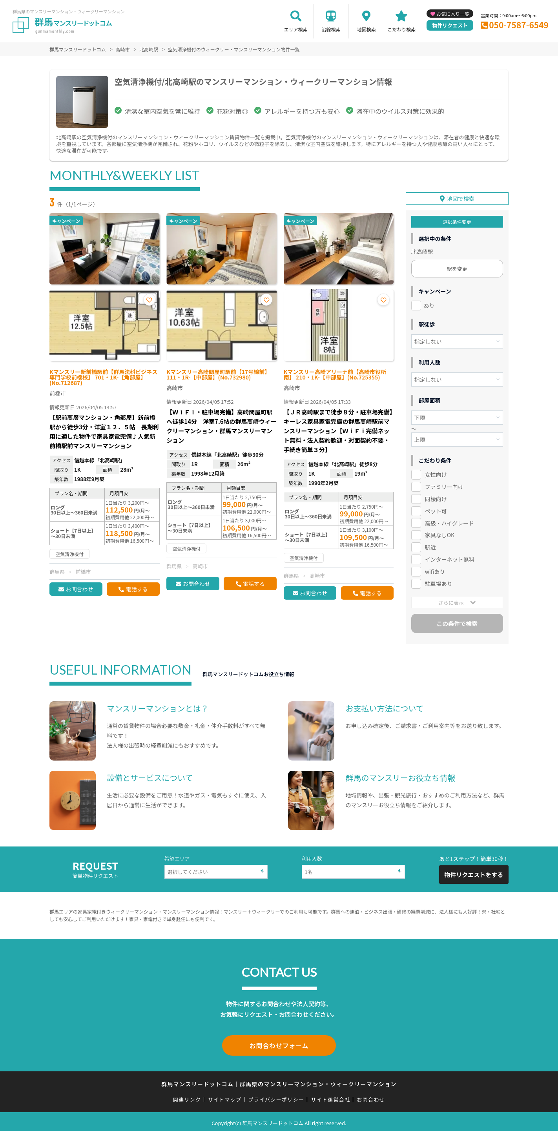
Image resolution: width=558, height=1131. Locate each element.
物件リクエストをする (473, 873)
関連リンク (187, 1096)
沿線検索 (331, 29)
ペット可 (436, 509)
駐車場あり (438, 582)
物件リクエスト (450, 25)
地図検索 (366, 29)
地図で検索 (460, 197)
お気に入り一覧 (452, 13)
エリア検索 (296, 29)
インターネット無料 (449, 558)
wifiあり (435, 570)
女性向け (436, 473)
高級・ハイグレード (449, 521)
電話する (137, 589)
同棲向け (436, 498)
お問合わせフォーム (279, 1043)
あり (429, 304)
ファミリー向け (444, 485)
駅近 (430, 546)
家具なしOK (439, 534)
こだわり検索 (401, 29)
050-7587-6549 (519, 25)
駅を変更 (457, 267)
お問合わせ (79, 589)
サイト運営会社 (330, 1096)
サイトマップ (225, 1096)
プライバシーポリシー (276, 1096)
